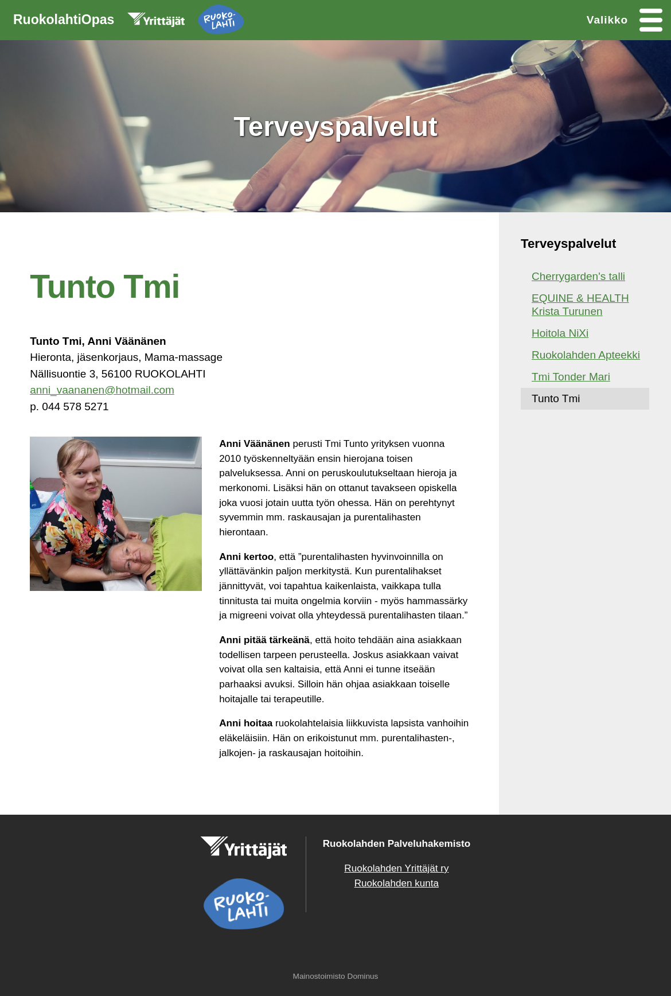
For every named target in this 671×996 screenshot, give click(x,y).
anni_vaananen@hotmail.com (102, 390)
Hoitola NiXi (560, 333)
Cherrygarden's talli (578, 276)
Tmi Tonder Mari (571, 377)
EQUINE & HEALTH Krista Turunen (580, 304)
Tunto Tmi (556, 398)
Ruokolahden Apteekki (586, 355)
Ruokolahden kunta (396, 883)
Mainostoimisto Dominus (336, 976)
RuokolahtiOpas (128, 22)
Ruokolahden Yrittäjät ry (396, 868)
